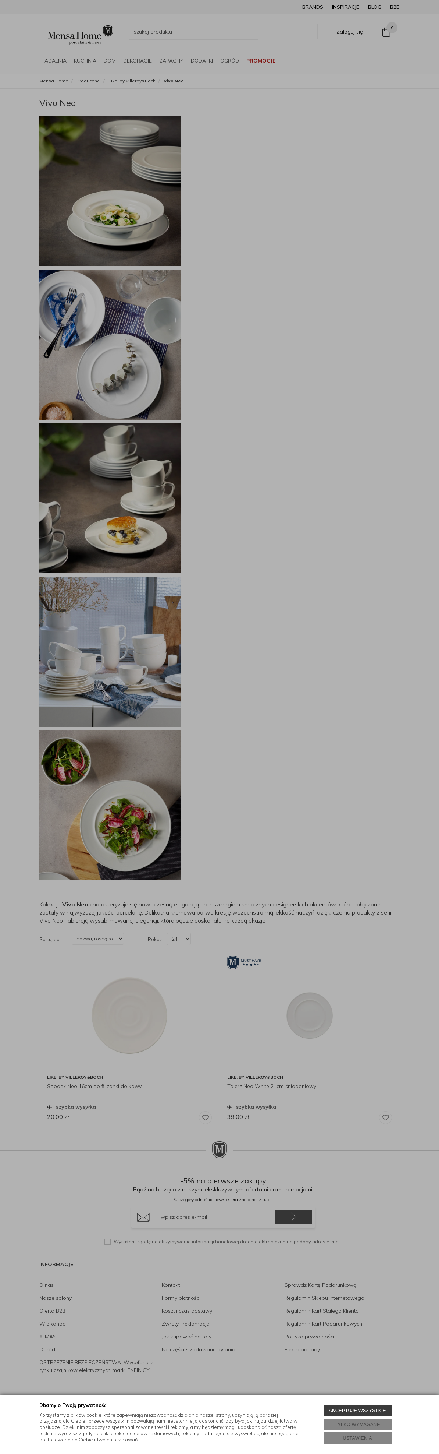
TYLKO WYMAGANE (357, 1424)
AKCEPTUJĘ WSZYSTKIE (357, 1410)
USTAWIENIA (357, 1438)
